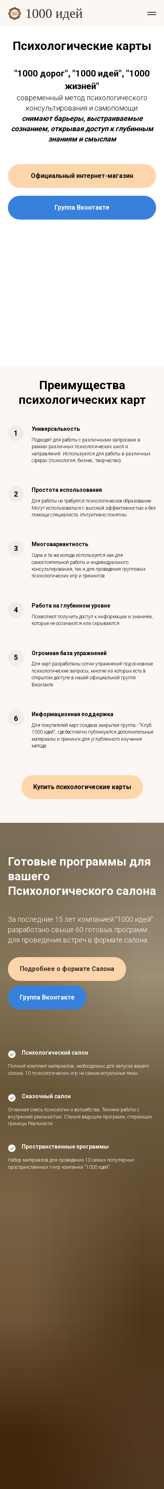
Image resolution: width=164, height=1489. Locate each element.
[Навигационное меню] (151, 13)
